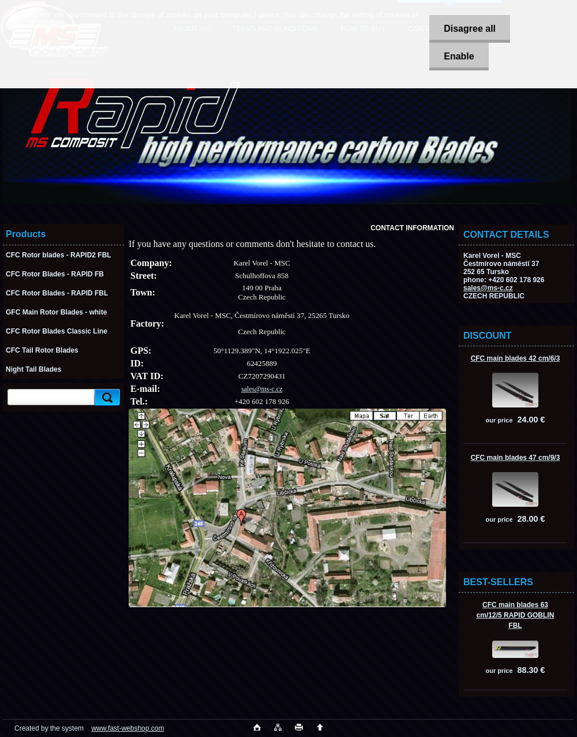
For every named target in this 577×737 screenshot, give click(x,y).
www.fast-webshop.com (127, 728)
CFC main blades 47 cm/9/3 (515, 458)
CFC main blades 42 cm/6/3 (515, 358)
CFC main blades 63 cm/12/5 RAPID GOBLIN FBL (515, 615)
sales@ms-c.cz (488, 288)
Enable (459, 56)
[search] (105, 397)
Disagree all (470, 28)
